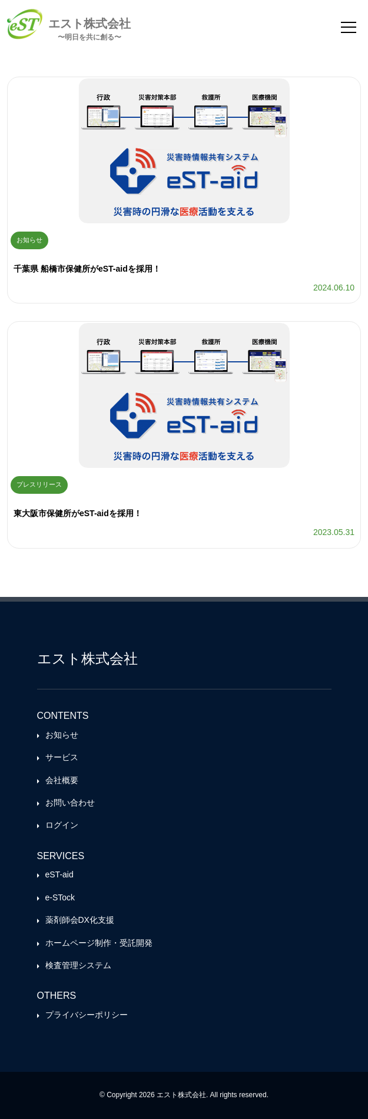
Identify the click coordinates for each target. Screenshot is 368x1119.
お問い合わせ (70, 802)
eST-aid (59, 874)
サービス (61, 757)
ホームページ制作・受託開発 (98, 943)
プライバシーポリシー (86, 1014)
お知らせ (61, 735)
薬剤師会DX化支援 (79, 920)
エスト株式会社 (89, 23)
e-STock (60, 897)
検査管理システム (78, 965)
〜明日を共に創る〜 (89, 37)
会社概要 (61, 780)
